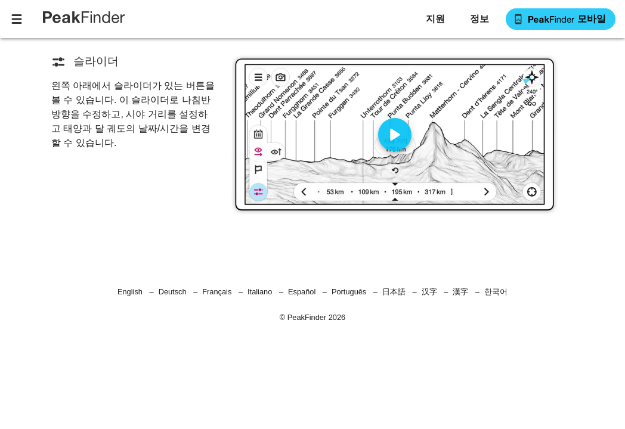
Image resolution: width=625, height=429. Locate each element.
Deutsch (173, 291)
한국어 (496, 291)
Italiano (259, 291)
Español (301, 291)
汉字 (429, 291)
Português (349, 291)
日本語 (394, 291)
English (130, 291)
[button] (478, 19)
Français (216, 291)
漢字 (460, 291)
